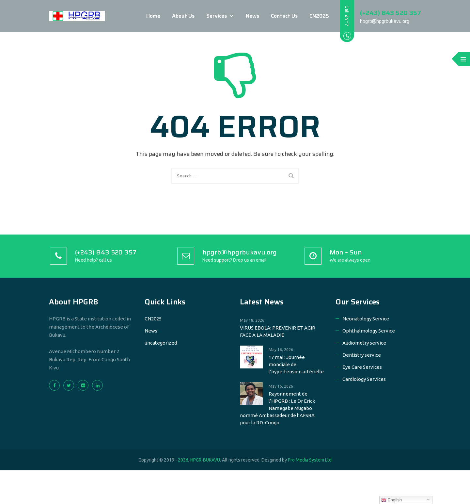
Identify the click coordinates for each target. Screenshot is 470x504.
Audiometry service (364, 343)
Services (218, 16)
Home (152, 16)
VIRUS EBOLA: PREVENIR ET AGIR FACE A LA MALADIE (277, 331)
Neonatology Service (365, 318)
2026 (183, 460)
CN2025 (317, 16)
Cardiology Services (364, 379)
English (391, 500)
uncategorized (161, 343)
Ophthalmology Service (368, 330)
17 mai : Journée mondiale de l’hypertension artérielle (296, 364)
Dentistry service (361, 355)
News (251, 16)
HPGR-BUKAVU (205, 460)
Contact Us (282, 16)
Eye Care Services (362, 367)
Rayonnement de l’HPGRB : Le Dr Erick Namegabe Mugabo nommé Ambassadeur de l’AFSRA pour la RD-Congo (277, 408)
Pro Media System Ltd (310, 460)
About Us (181, 16)
